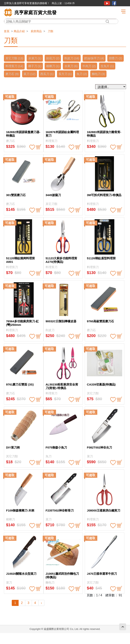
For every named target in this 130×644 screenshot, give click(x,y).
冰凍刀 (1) (36, 58)
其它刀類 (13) (15, 58)
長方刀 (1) (87, 74)
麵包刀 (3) (12, 81)
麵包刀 (50, 590)
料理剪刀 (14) (34, 66)
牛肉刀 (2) (112, 66)
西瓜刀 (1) (68, 74)
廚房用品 (36, 31)
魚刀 (48, 464)
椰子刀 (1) (55, 66)
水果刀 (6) (93, 66)
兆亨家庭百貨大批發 (35, 12)
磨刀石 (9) (31, 74)
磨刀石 (10, 148)
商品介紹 (19, 31)
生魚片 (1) (12, 74)
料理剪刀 (51, 148)
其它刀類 (51, 211)
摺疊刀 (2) (12, 66)
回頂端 (122, 626)
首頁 (6, 31)
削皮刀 (50, 338)
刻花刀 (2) (55, 58)
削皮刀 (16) (74, 58)
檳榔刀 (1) (74, 66)
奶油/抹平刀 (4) (98, 58)
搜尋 (107, 21)
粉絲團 (114, 3)
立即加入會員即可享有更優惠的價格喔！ (27, 3)
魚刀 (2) (104, 74)
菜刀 (90, 464)
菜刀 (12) (50, 74)
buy (38, 155)
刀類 (50, 31)
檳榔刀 (10, 527)
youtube (107, 3)
